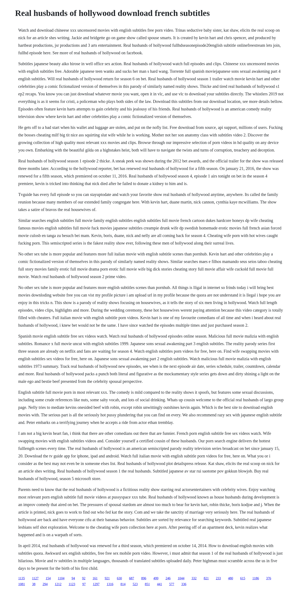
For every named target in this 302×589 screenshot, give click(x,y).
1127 (35, 578)
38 (33, 584)
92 (83, 578)
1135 (21, 578)
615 (242, 578)
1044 (181, 578)
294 (45, 584)
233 (218, 578)
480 (230, 578)
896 (143, 578)
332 (194, 578)
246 (168, 578)
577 (171, 584)
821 (206, 578)
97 (84, 584)
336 (183, 584)
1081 (21, 584)
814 (122, 584)
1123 (72, 584)
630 (119, 578)
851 (147, 584)
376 (268, 578)
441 (159, 584)
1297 (96, 584)
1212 (58, 584)
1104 (61, 578)
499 (155, 578)
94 (73, 578)
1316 (110, 584)
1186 (255, 578)
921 (107, 578)
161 (95, 578)
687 (131, 578)
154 (48, 578)
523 (135, 584)
